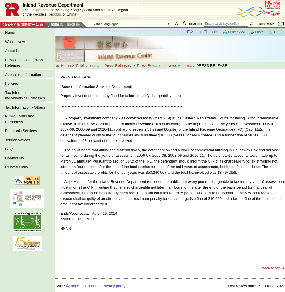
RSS (274, 32)
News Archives (180, 65)
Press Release (149, 65)
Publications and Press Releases (24, 63)
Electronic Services (21, 131)
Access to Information (23, 74)
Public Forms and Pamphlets (19, 119)
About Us (12, 51)
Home (10, 32)
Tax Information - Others (25, 107)
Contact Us (14, 158)
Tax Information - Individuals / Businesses (25, 95)
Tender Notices (17, 140)
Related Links (16, 167)
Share (256, 32)
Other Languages (106, 24)
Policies (11, 83)
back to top (271, 268)
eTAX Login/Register (201, 32)
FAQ (9, 149)
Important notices (85, 286)
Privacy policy (113, 286)
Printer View (234, 32)
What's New (15, 42)
